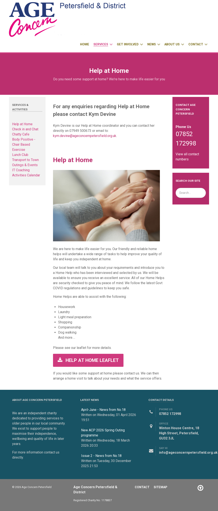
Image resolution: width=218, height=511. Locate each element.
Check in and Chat (25, 129)
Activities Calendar (26, 175)
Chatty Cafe (20, 134)
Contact (142, 487)
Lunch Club (20, 155)
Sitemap (160, 487)
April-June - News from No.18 (103, 410)
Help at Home (22, 124)
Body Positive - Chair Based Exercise (23, 144)
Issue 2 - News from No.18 (101, 456)
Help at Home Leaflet (88, 360)
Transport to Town (25, 160)
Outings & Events (25, 165)
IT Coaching (21, 170)
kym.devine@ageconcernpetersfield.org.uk (84, 136)
